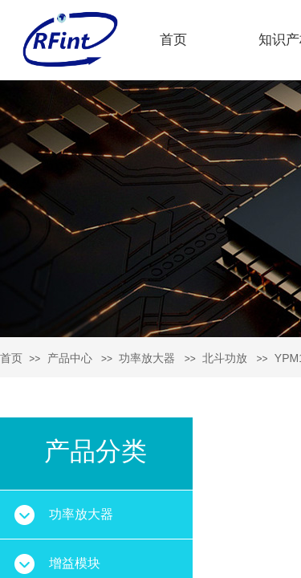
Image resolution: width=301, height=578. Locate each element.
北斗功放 (224, 358)
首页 (173, 39)
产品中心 (69, 358)
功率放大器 (147, 358)
